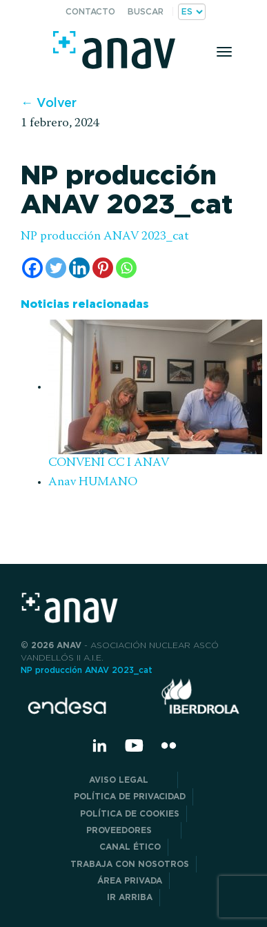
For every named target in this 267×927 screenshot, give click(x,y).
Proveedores (130, 830)
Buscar (146, 11)
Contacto (90, 11)
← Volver (49, 102)
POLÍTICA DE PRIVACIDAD (130, 796)
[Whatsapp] (126, 267)
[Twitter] (56, 267)
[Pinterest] (102, 267)
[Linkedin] (79, 267)
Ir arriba (129, 896)
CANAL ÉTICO (130, 846)
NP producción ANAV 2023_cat (105, 237)
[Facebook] (32, 267)
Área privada (129, 880)
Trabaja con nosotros (129, 863)
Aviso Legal (129, 779)
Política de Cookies (129, 813)
